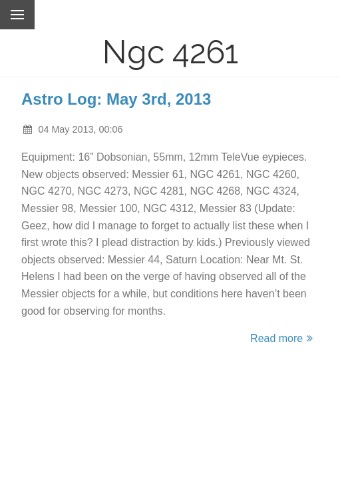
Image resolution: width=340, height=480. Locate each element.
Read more (283, 338)
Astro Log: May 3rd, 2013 (116, 99)
